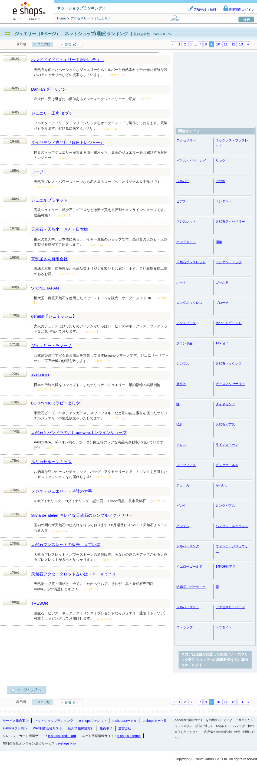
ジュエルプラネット (49, 200)
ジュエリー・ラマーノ (51, 345)
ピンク (181, 506)
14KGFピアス (226, 566)
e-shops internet (129, 736)
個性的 (181, 384)
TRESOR (39, 603)
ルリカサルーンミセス (51, 461)
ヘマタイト (224, 627)
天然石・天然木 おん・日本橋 (59, 229)
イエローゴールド (189, 566)
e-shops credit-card (62, 736)
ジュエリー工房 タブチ (52, 113)
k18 (179, 424)
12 (233, 44)
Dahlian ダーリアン (48, 89)
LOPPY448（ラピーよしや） (57, 403)
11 (226, 44)
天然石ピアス (225, 424)
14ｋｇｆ (222, 343)
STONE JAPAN (45, 288)
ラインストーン (227, 445)
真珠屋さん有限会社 (49, 258)
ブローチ (222, 303)
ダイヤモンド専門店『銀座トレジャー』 (67, 142)
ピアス (181, 201)
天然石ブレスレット (191, 262)
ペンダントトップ (229, 262)
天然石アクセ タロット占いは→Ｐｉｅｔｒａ (73, 574)
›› (247, 44)
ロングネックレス (189, 303)
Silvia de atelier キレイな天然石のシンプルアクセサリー (82, 515)
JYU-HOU (40, 375)
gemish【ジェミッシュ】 (54, 316)
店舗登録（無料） (203, 10)
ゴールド (222, 282)
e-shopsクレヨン (15, 728)
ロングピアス (225, 506)
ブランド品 (184, 343)
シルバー (182, 181)
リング (220, 161)
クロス (181, 445)
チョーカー (184, 485)
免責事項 (106, 728)
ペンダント (224, 201)
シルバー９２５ (187, 607)
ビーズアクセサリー (230, 384)
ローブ (37, 172)
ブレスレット (186, 221)
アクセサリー (186, 140)
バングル (182, 526)
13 (241, 44)
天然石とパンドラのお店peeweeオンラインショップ (79, 432)
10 (218, 44)
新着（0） (72, 45)
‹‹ (173, 44)
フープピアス (186, 465)
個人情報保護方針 (81, 728)
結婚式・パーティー (191, 587)
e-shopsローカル (125, 721)
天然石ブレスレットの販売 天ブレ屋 (65, 544)
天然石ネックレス (229, 364)
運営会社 (124, 728)
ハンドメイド (186, 242)
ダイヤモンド (225, 404)
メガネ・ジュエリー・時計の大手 (61, 491)
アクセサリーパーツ (230, 607)
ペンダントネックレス (232, 526)
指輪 (219, 242)
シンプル (182, 364)
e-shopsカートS (154, 721)
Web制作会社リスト (47, 728)
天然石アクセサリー (230, 221)
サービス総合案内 (16, 721)
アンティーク (186, 323)
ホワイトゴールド (229, 323)
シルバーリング (187, 546)
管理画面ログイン (238, 10)
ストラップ (184, 627)
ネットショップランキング (53, 721)
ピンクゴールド (227, 465)
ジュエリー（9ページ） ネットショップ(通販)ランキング (71, 33)
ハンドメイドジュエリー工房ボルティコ (67, 59)
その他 (220, 181)
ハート (181, 282)
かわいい (222, 485)
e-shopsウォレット (93, 721)
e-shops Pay (67, 743)
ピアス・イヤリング (191, 161)
